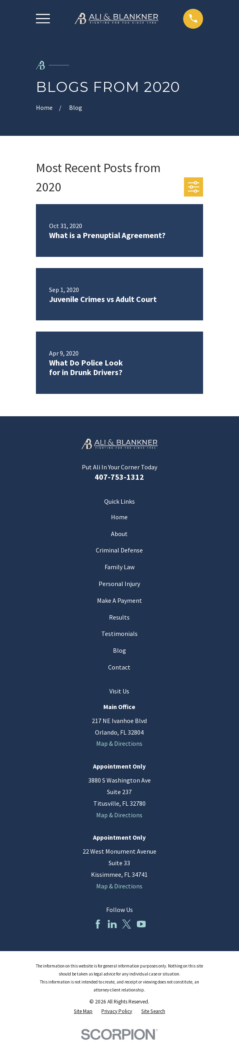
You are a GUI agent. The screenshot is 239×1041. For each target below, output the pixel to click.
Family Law (119, 567)
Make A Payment (119, 600)
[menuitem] (83, 1011)
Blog (119, 650)
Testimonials (119, 634)
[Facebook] (97, 924)
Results (119, 617)
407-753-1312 (119, 477)
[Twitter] (126, 924)
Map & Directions (119, 743)
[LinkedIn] (112, 924)
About (119, 534)
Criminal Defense (119, 550)
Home (119, 517)
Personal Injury (119, 584)
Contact (119, 667)
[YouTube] (141, 924)
